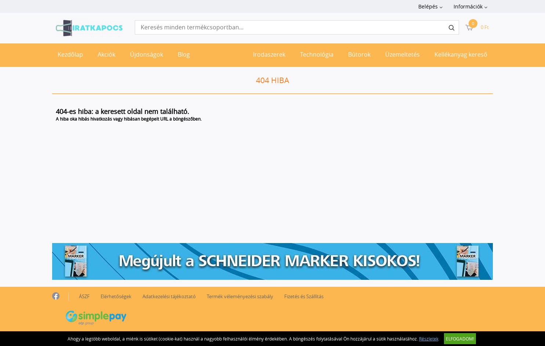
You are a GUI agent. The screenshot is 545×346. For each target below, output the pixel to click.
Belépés (428, 6)
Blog (184, 54)
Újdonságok (146, 54)
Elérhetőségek (116, 296)
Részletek (428, 339)
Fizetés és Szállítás (304, 296)
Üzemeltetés (402, 54)
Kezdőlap (70, 54)
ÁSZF (84, 296)
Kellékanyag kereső (460, 54)
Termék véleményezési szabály (240, 296)
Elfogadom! (460, 339)
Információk (468, 6)
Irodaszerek (269, 54)
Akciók (106, 54)
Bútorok (359, 54)
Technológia (316, 54)
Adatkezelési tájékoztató (169, 296)
